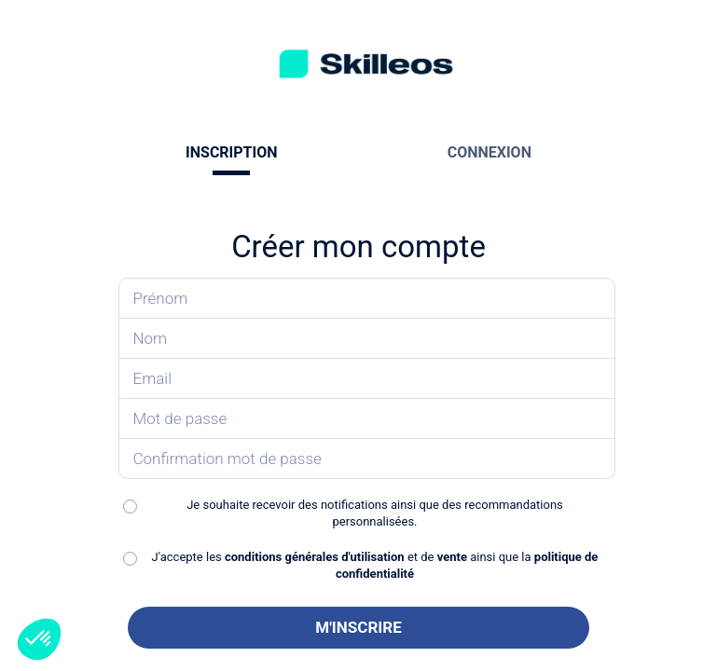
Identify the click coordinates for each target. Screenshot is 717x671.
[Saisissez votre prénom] (366, 298)
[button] (39, 639)
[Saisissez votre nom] (366, 339)
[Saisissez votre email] (366, 379)
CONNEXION (489, 152)
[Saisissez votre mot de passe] (366, 419)
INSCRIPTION (231, 152)
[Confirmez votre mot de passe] (366, 459)
